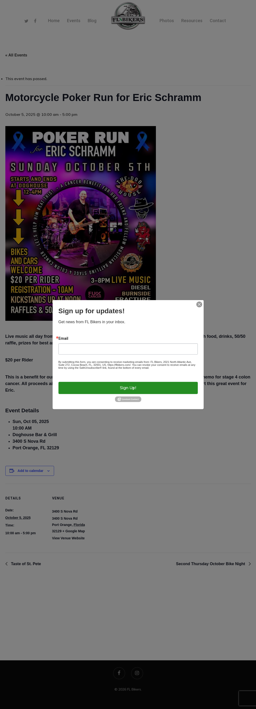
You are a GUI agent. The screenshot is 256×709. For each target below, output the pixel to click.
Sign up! (128, 388)
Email (63, 338)
